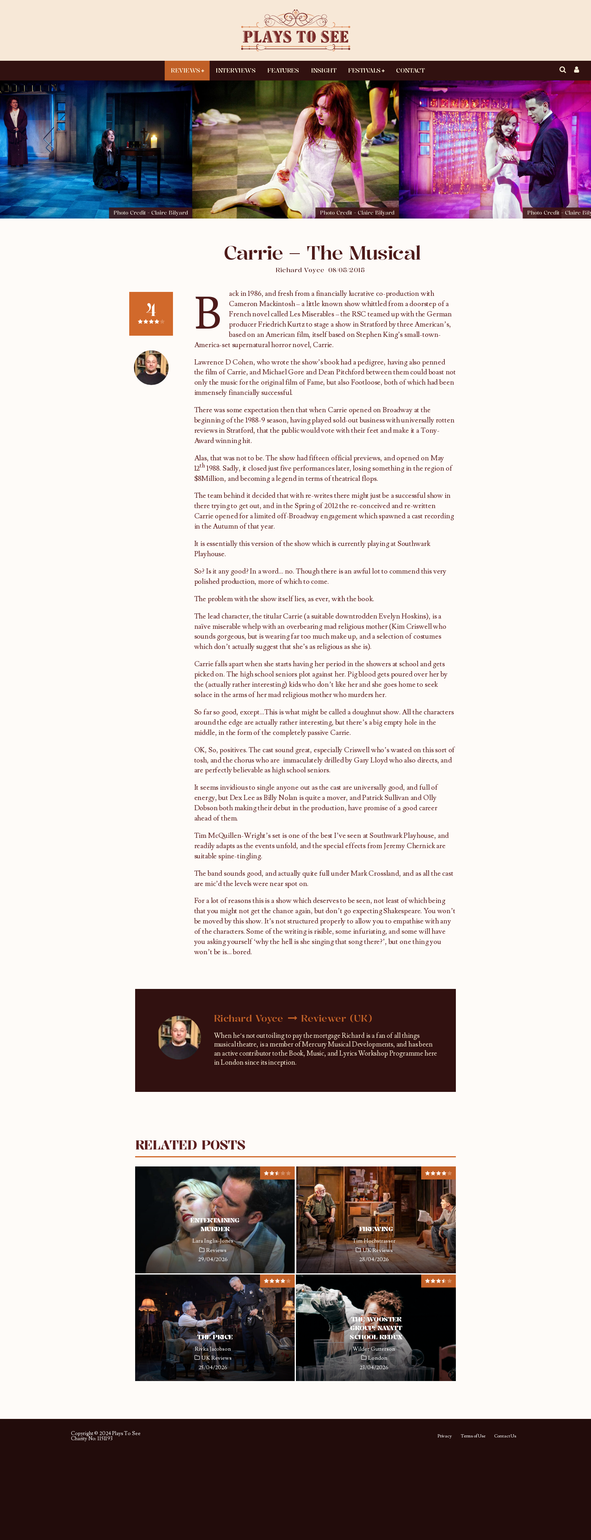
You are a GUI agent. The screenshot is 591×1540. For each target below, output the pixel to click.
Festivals (364, 70)
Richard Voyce (299, 269)
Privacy (444, 1436)
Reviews (185, 70)
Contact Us (505, 1436)
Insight (323, 70)
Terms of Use (473, 1436)
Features (283, 70)
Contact (410, 70)
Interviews (235, 70)
